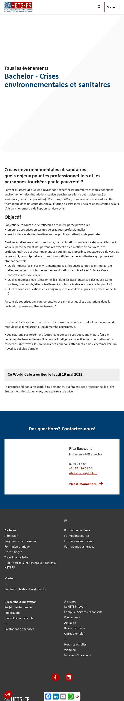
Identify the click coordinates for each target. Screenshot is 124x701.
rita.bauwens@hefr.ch (83, 473)
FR (65, 520)
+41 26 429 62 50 (80, 468)
